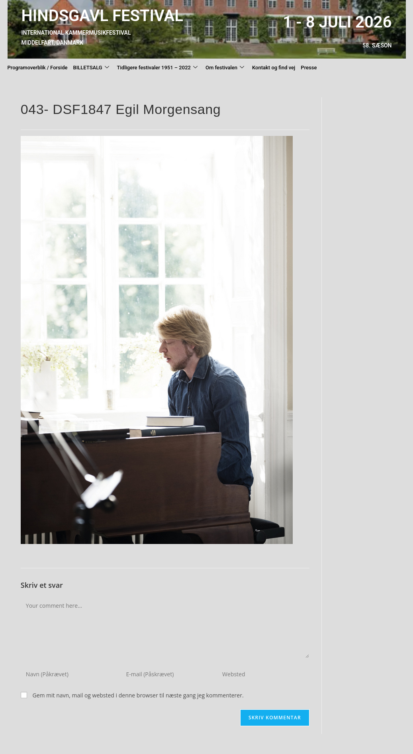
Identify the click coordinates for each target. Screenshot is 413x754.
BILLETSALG (91, 68)
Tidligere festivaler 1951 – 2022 (157, 68)
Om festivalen (225, 68)
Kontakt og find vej (273, 68)
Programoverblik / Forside (38, 68)
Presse (309, 68)
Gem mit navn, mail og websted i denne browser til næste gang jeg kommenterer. (137, 695)
